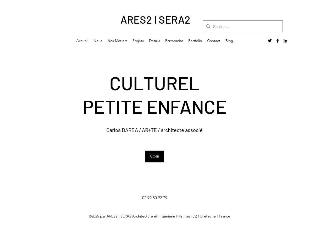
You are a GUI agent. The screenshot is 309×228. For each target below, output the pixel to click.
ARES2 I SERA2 (155, 19)
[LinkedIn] (285, 40)
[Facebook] (277, 40)
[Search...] (242, 26)
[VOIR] (154, 156)
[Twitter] (269, 40)
